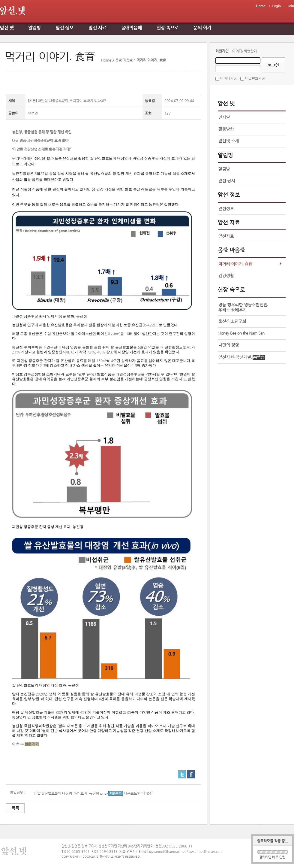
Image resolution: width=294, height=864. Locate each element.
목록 (15, 808)
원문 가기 (32, 744)
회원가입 (222, 51)
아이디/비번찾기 (244, 51)
